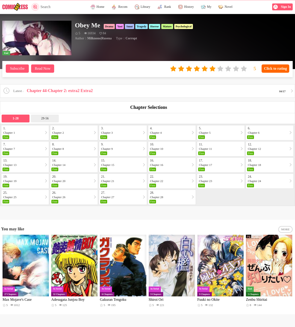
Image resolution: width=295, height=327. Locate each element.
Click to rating (275, 68)
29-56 (45, 118)
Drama (109, 26)
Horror (154, 26)
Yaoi (120, 26)
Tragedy (141, 26)
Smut (129, 26)
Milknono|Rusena (99, 38)
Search (40, 7)
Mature (167, 26)
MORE (285, 229)
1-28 (16, 118)
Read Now (42, 68)
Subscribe (17, 68)
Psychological (184, 26)
